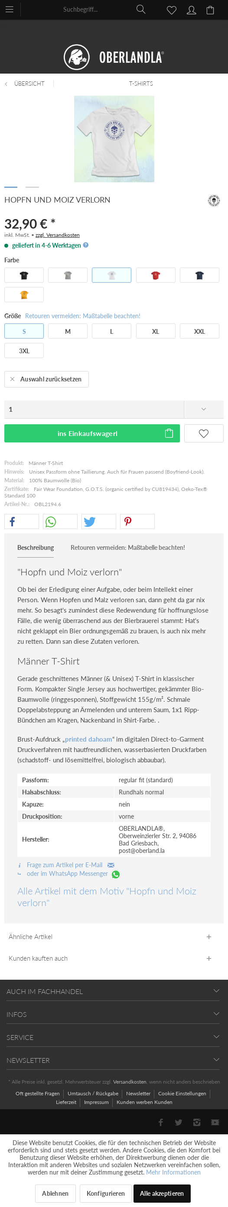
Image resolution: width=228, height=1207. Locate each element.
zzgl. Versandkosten (58, 235)
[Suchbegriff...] (104, 9)
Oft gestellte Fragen (38, 1093)
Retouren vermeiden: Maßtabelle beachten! (82, 316)
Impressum (97, 1102)
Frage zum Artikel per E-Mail (65, 864)
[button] (22, 521)
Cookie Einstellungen (183, 1093)
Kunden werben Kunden (145, 1102)
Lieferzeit (67, 1102)
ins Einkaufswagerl (116, 431)
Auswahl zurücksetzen (46, 377)
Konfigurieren (106, 1193)
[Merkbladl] (169, 9)
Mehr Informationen (173, 1172)
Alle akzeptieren (162, 1193)
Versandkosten (130, 1081)
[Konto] (190, 9)
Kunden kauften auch (38, 958)
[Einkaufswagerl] (211, 9)
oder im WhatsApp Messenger (69, 873)
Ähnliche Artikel (30, 936)
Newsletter (139, 1093)
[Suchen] (141, 9)
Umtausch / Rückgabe (94, 1093)
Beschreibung (35, 547)
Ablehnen (55, 1193)
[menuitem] (13, 8)
